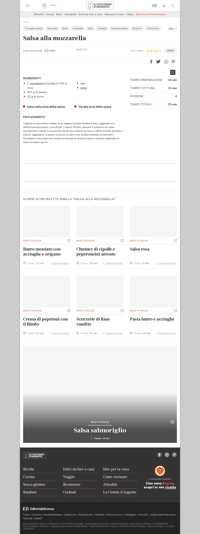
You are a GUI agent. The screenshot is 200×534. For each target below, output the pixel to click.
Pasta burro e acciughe (152, 319)
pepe (83, 88)
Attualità (70, 14)
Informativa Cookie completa (132, 526)
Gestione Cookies (155, 526)
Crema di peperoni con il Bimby (45, 321)
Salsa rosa (139, 249)
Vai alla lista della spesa (94, 106)
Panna (65, 28)
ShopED (38, 518)
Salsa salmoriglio (100, 430)
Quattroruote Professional (162, 514)
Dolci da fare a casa (90, 14)
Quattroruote (70, 514)
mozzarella (36, 83)
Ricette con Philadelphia (151, 14)
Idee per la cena (114, 14)
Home (26, 21)
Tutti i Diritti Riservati (99, 526)
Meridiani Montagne (52, 514)
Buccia (168, 483)
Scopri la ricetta (60, 263)
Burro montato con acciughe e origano (42, 251)
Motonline (100, 514)
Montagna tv (131, 514)
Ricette (39, 14)
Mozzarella (52, 28)
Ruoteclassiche (85, 514)
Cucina (50, 14)
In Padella (102, 28)
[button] (173, 28)
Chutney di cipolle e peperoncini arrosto (95, 251)
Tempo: (35, 263)
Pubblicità (28, 518)
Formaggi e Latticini (33, 28)
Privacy (113, 526)
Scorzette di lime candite (93, 321)
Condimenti (78, 28)
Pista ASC (143, 514)
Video (129, 14)
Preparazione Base (119, 28)
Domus (26, 514)
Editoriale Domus (115, 514)
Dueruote (36, 514)
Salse (90, 28)
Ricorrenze (137, 28)
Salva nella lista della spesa (46, 106)
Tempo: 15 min (100, 438)
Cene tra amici (153, 28)
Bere (59, 14)
